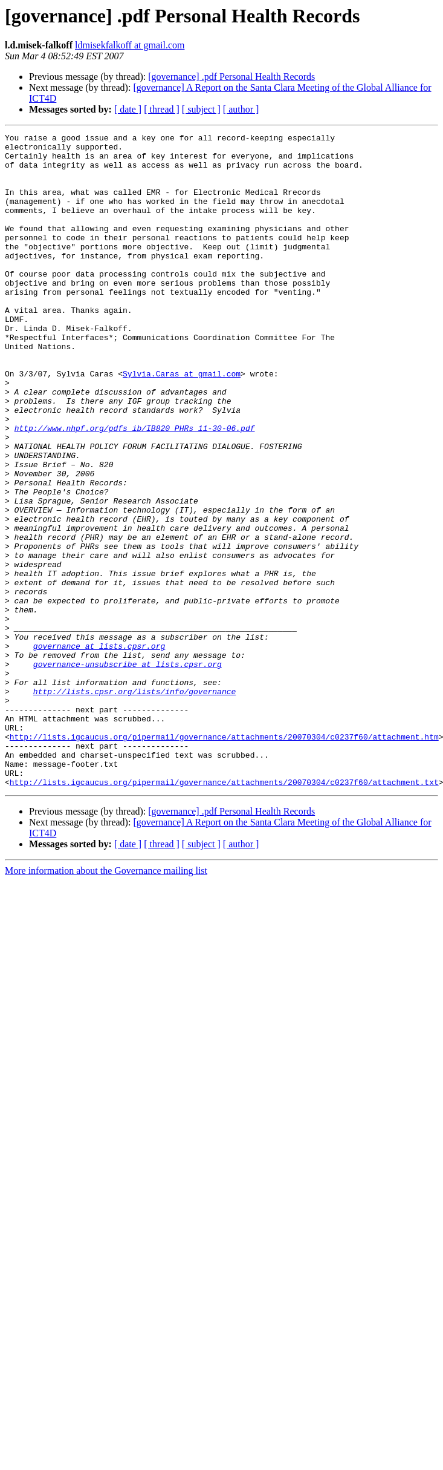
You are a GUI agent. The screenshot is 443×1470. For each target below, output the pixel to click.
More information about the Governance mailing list (106, 1001)
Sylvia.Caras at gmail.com (182, 422)
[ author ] (241, 109)
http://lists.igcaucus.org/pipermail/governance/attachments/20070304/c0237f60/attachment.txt (224, 912)
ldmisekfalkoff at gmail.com (129, 45)
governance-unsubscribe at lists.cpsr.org (127, 771)
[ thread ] (161, 109)
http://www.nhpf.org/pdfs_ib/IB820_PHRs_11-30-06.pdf (135, 487)
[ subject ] (201, 109)
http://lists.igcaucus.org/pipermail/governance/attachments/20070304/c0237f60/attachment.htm (224, 858)
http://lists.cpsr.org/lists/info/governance (134, 803)
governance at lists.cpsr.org (99, 749)
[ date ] (127, 109)
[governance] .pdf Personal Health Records (231, 76)
